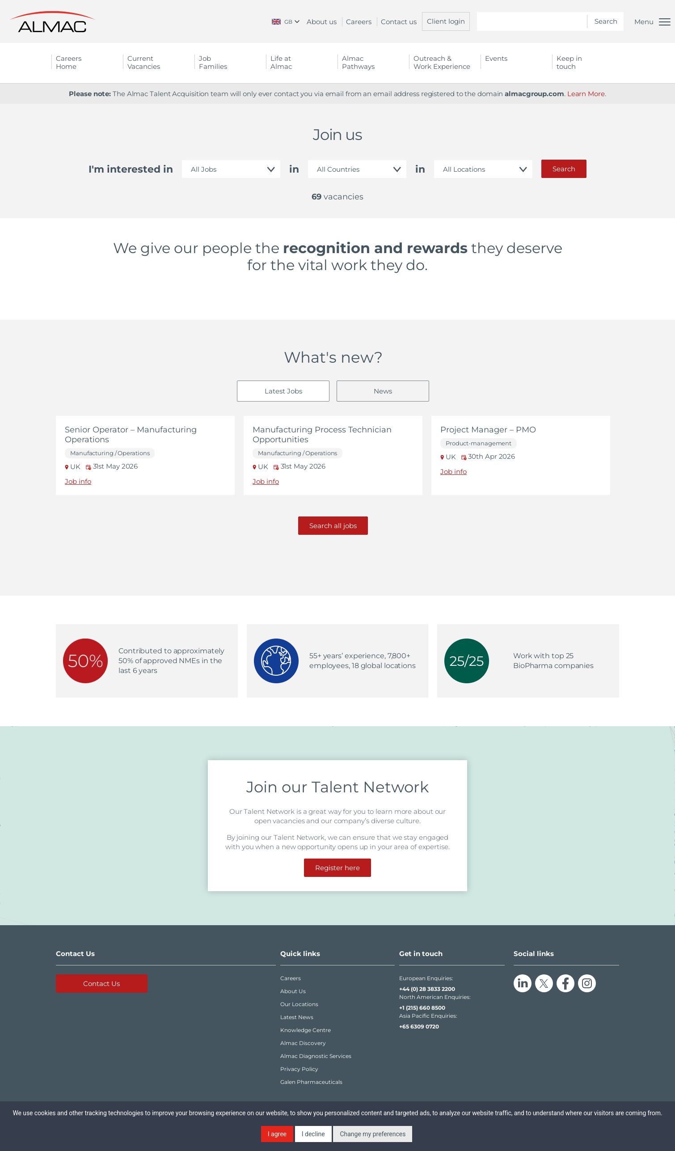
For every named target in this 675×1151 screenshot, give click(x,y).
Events (496, 58)
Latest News (296, 1017)
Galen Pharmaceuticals (311, 1082)
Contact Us (101, 983)
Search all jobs (333, 525)
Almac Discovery (303, 1043)
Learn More (586, 93)
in (294, 169)
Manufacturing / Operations (109, 453)
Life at (301, 62)
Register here (337, 867)
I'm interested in (131, 169)
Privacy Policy (299, 1069)
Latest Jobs (283, 391)
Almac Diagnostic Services (315, 1056)
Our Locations (299, 1004)
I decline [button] (313, 1134)
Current (158, 62)
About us (322, 21)
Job (230, 62)
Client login (446, 21)
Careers (358, 21)
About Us (293, 991)
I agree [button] (277, 1134)
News (383, 391)
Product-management (478, 443)
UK (73, 466)
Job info (78, 481)
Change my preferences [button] (372, 1134)
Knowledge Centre (305, 1030)
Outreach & (444, 62)
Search (564, 169)
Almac (373, 62)
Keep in (588, 62)
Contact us (399, 21)
